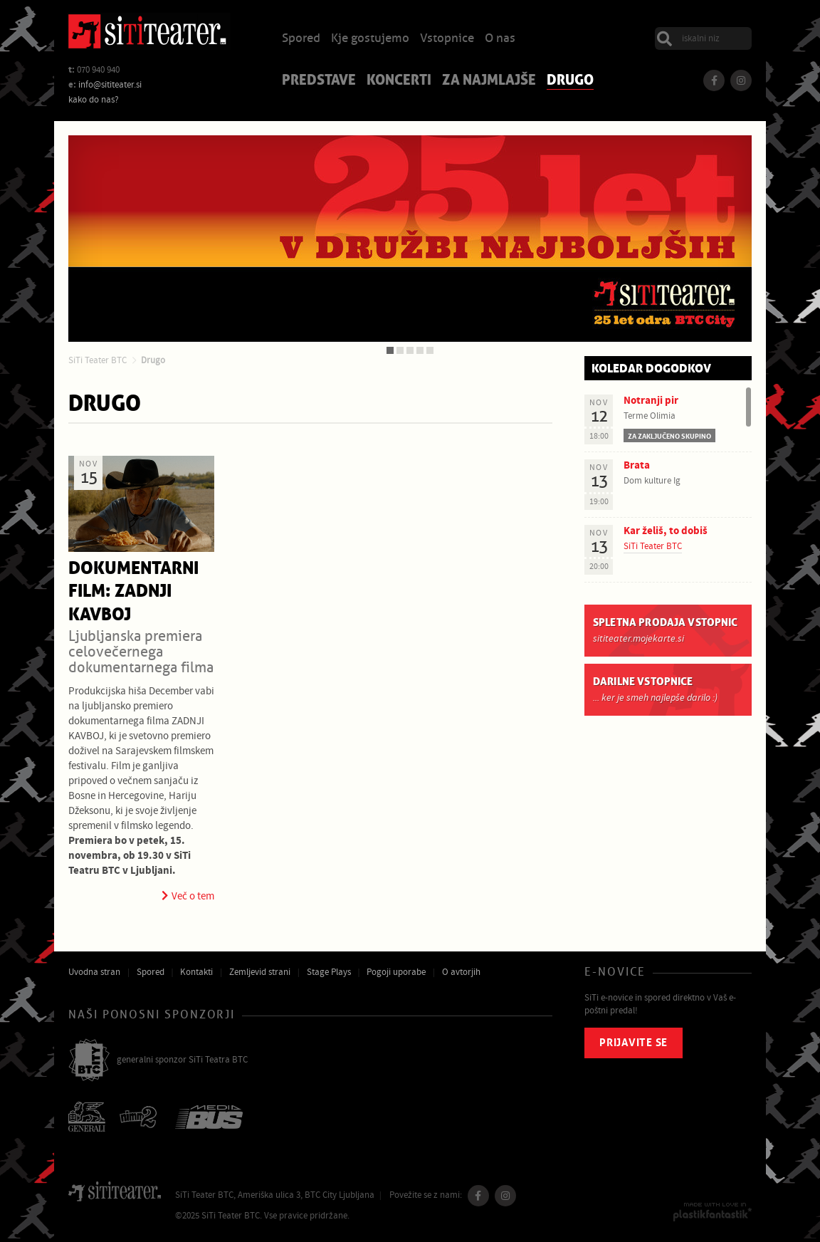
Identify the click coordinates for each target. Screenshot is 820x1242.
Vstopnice (447, 39)
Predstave (319, 81)
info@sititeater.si (110, 84)
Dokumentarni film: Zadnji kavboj (133, 592)
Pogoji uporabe (396, 972)
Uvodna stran (94, 972)
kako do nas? (93, 99)
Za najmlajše (489, 81)
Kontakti (196, 972)
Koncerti (399, 81)
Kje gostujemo (370, 39)
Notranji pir (651, 400)
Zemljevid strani (259, 972)
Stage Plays (329, 972)
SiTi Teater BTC (97, 360)
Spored (301, 39)
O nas (500, 39)
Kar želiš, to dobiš (666, 530)
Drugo (570, 81)
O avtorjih (461, 972)
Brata (637, 465)
